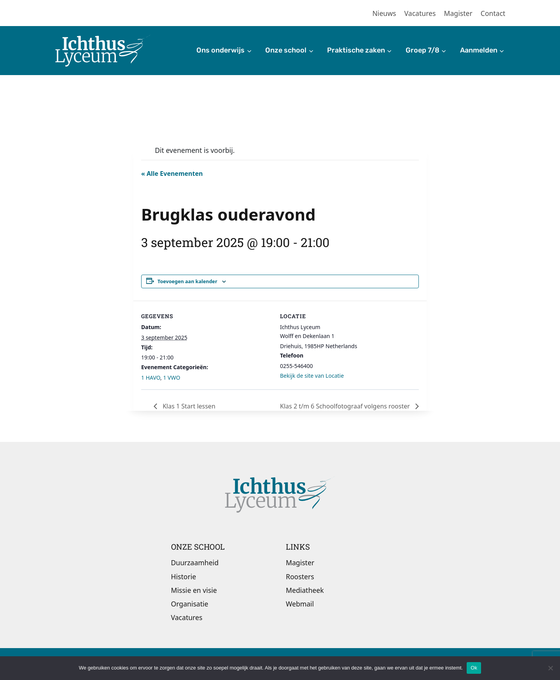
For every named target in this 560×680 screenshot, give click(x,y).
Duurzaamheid (195, 562)
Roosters (300, 576)
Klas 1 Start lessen (188, 406)
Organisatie (189, 603)
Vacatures (420, 13)
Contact (493, 13)
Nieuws (384, 13)
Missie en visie (194, 590)
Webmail (300, 603)
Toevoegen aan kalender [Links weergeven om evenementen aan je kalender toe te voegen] (187, 281)
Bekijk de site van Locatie (312, 375)
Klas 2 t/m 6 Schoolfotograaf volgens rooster (345, 406)
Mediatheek (305, 590)
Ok (474, 668)
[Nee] (550, 668)
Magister (458, 13)
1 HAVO (150, 377)
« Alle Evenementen (172, 173)
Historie (183, 576)
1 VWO (171, 377)
